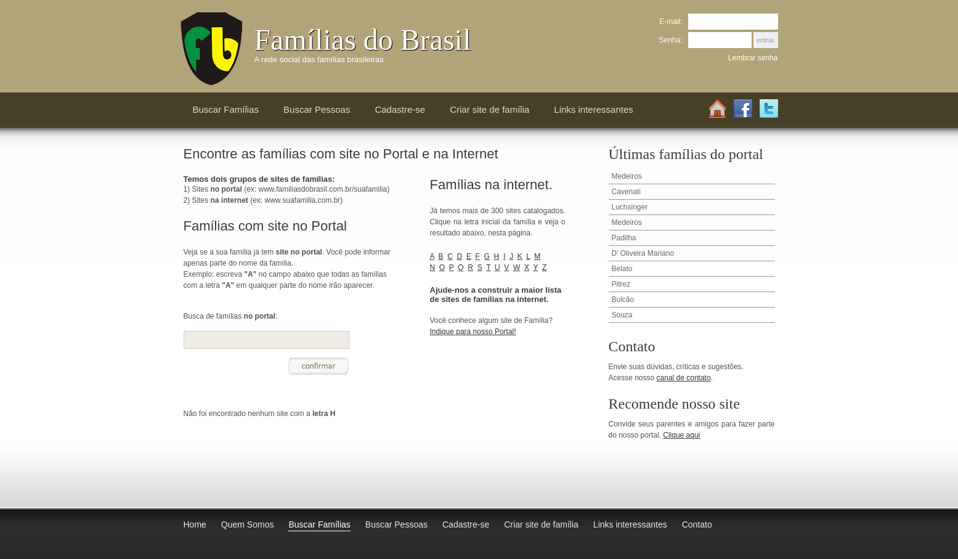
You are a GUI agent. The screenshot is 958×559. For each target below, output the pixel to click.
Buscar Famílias (226, 109)
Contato (697, 524)
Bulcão (623, 299)
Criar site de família (489, 109)
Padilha (624, 238)
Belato (622, 268)
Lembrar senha (753, 58)
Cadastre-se (400, 109)
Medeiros (627, 176)
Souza (622, 315)
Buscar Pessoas (316, 109)
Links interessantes (593, 109)
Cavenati (626, 191)
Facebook (743, 109)
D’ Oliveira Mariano (643, 253)
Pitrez (621, 284)
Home (717, 109)
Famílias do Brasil (362, 39)
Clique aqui (681, 435)
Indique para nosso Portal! (473, 331)
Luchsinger (630, 207)
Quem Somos (247, 524)
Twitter (769, 109)
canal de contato (684, 377)
